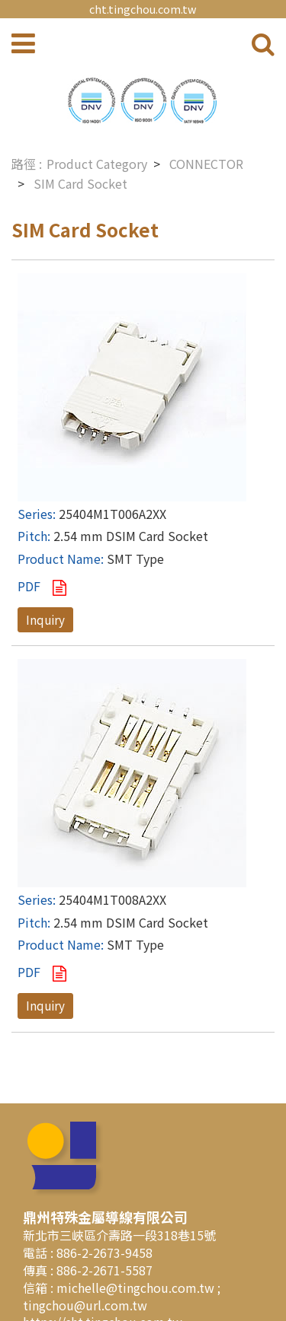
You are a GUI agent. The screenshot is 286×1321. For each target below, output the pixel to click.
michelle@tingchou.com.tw (136, 1287)
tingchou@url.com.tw (85, 1305)
